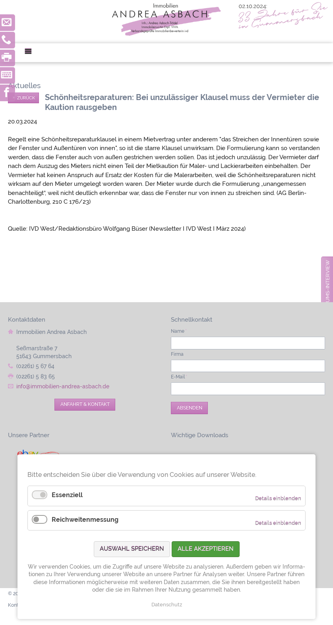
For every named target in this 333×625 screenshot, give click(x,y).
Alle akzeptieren (206, 548)
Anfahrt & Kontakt (85, 404)
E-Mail (179, 377)
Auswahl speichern (132, 548)
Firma (177, 354)
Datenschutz (166, 605)
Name (179, 331)
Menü (31, 52)
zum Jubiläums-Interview (328, 296)
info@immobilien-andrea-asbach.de (62, 386)
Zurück (26, 97)
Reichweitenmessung (85, 519)
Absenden (189, 408)
